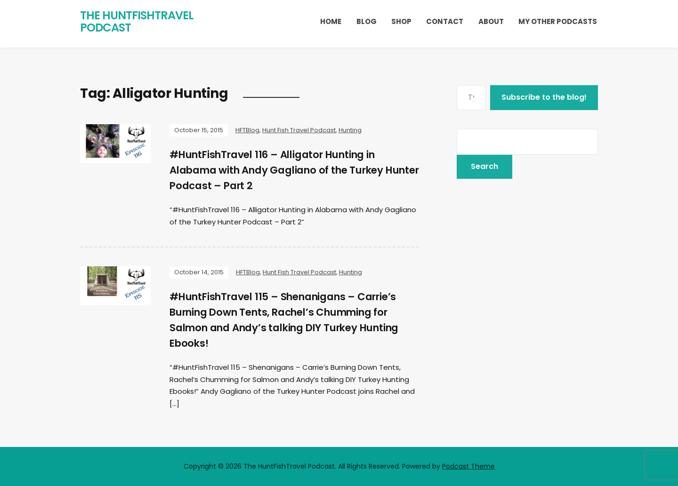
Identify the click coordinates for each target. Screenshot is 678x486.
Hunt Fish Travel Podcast (299, 130)
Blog (366, 21)
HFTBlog (247, 130)
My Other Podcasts (557, 21)
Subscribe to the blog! (544, 97)
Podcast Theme (468, 466)
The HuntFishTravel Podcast (137, 21)
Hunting (350, 130)
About (491, 21)
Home (330, 21)
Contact (444, 21)
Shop (401, 21)
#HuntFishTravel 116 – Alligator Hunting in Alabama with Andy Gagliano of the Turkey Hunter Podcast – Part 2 (284, 170)
